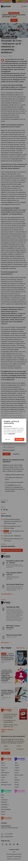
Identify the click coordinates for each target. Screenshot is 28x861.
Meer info (7, 439)
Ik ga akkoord (19, 439)
